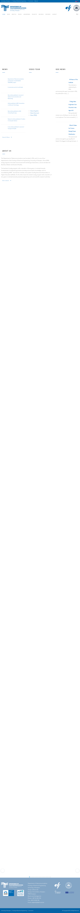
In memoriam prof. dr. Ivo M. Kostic (15, 87)
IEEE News (41, 14)
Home (3, 14)
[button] (2, 870)
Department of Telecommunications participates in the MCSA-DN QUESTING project (16, 80)
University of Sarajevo (5, 1)
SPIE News (47, 14)
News (8, 14)
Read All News (7, 137)
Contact (54, 14)
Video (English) (34, 111)
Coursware (30, 910)
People (20, 14)
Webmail (36, 1)
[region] (40, 39)
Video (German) (34, 113)
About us (14, 14)
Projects (34, 14)
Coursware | (31, 1)
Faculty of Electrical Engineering (19, 1)
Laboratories (26, 14)
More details (6, 180)
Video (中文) (33, 115)
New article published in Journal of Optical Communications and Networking (15, 96)
